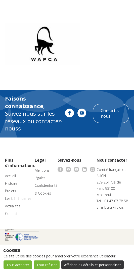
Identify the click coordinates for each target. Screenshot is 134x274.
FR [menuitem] (108, 8)
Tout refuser (46, 264)
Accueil (10, 175)
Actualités (12, 206)
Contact (11, 213)
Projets (10, 191)
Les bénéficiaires (18, 198)
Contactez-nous (111, 113)
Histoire (11, 183)
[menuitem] (110, 9)
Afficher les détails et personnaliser (92, 264)
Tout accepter (17, 264)
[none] (110, 9)
